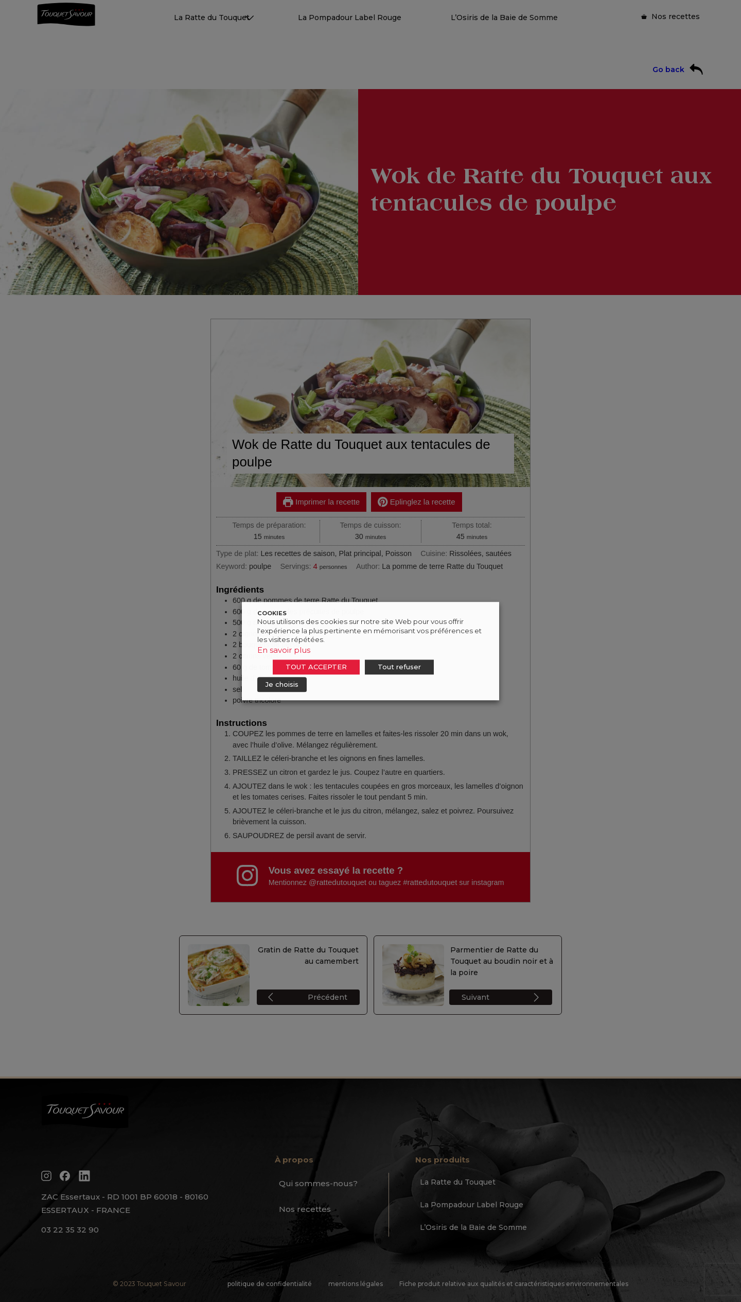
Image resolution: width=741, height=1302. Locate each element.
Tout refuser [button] (399, 667)
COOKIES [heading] (272, 613)
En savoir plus (283, 650)
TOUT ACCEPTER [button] (316, 667)
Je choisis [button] (282, 684)
